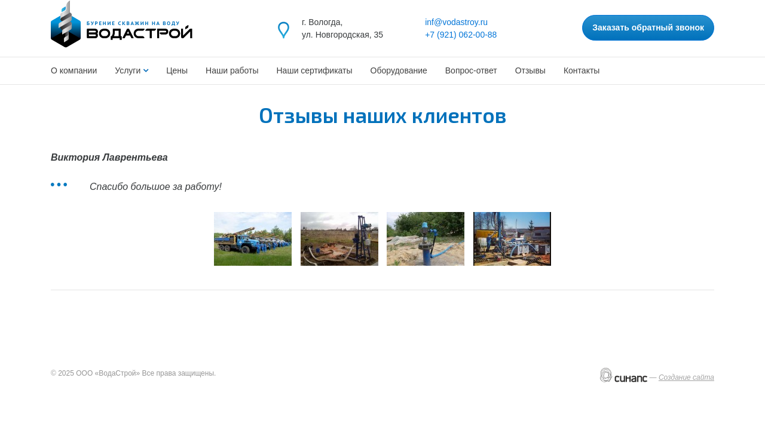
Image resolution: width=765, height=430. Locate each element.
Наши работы (232, 70)
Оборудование (399, 70)
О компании (74, 70)
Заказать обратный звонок (648, 27)
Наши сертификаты (315, 70)
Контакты (581, 70)
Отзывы (530, 70)
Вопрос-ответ (471, 70)
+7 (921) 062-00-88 (461, 34)
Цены (177, 70)
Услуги (129, 70)
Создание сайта (686, 377)
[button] (253, 239)
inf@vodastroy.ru (456, 22)
